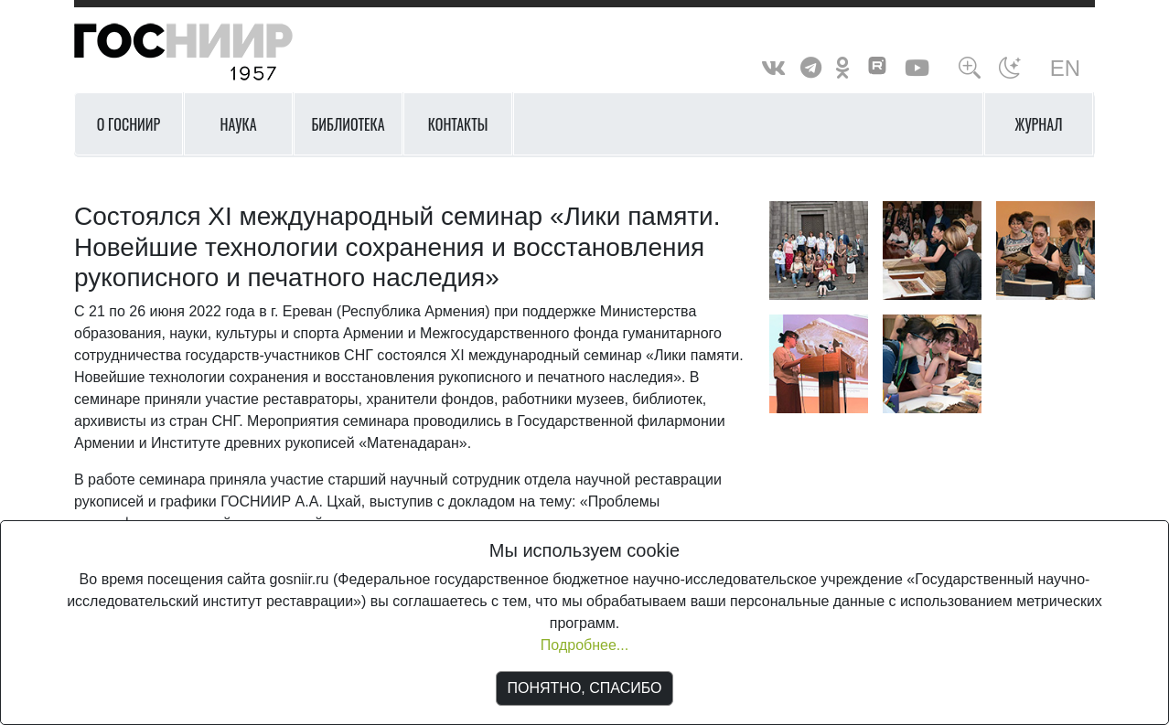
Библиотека (347, 124)
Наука (238, 124)
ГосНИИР (206, 52)
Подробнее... (584, 645)
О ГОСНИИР (129, 124)
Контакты (458, 124)
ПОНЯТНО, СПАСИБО (585, 688)
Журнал (1039, 124)
